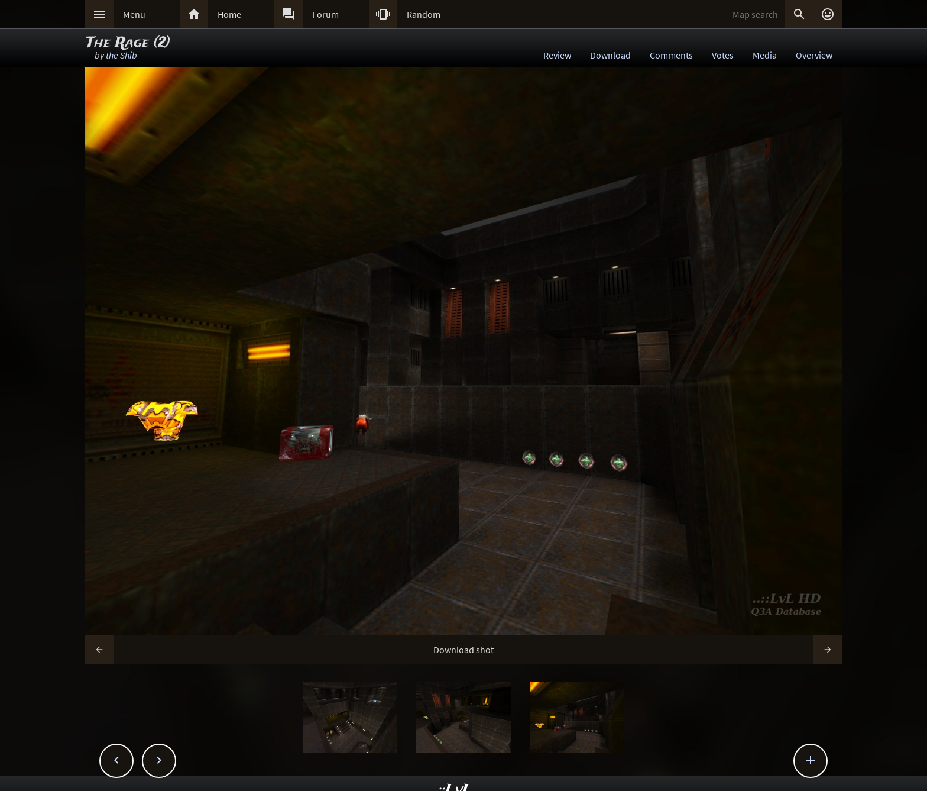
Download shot (463, 650)
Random (423, 14)
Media (765, 55)
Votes (723, 55)
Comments (671, 55)
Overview (814, 55)
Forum (325, 14)
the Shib (121, 55)
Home (229, 14)
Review (557, 55)
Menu (134, 14)
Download (610, 55)
